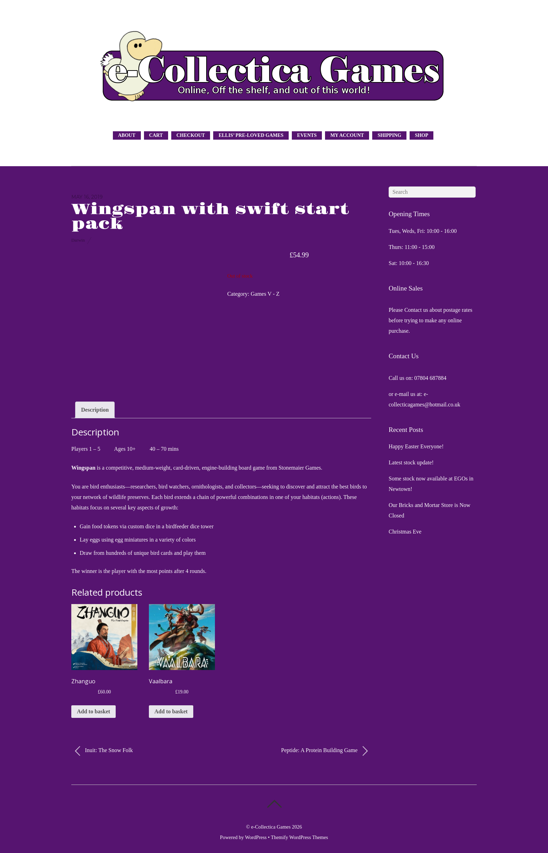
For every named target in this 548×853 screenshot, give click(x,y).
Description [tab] (95, 410)
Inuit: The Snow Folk (104, 751)
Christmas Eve (405, 532)
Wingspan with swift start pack (210, 217)
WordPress (256, 837)
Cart (156, 135)
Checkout (190, 135)
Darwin (78, 240)
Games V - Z (265, 294)
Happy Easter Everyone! (416, 446)
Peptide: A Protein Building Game (324, 751)
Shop (421, 135)
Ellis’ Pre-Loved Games (250, 135)
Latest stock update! (411, 462)
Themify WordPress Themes (299, 837)
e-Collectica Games (271, 827)
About (127, 135)
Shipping (389, 135)
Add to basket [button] (93, 711)
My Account (347, 135)
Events (307, 135)
